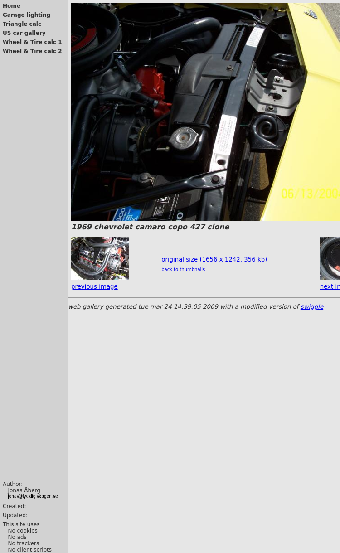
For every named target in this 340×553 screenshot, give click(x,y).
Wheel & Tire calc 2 (32, 51)
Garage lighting (26, 15)
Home (11, 6)
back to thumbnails (183, 269)
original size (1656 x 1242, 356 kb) (214, 259)
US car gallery (24, 33)
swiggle (312, 306)
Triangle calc (22, 24)
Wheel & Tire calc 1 (32, 42)
